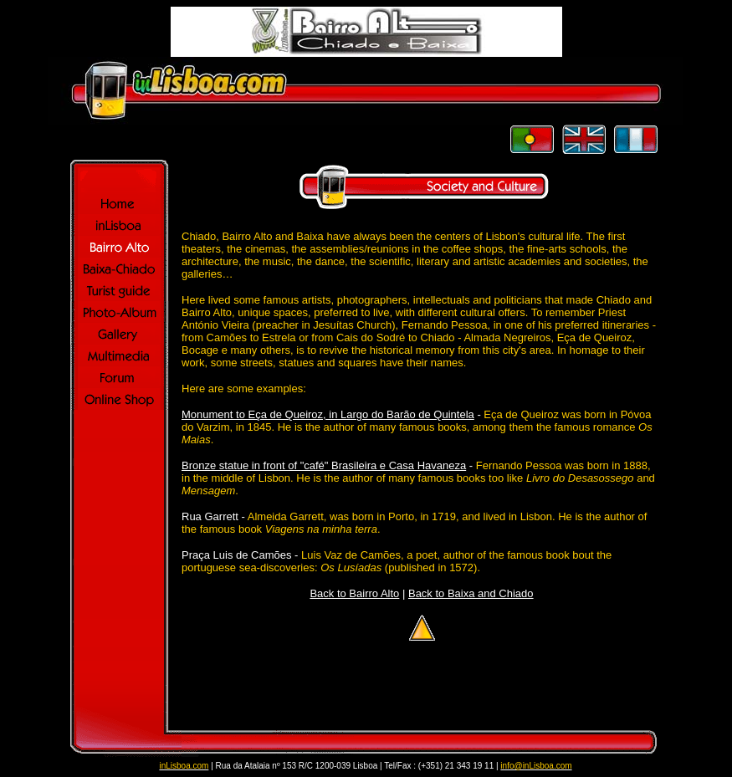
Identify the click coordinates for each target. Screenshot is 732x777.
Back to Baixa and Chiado (471, 593)
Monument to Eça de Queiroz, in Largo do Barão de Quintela (328, 414)
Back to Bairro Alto (354, 593)
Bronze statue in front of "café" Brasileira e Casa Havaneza (324, 465)
